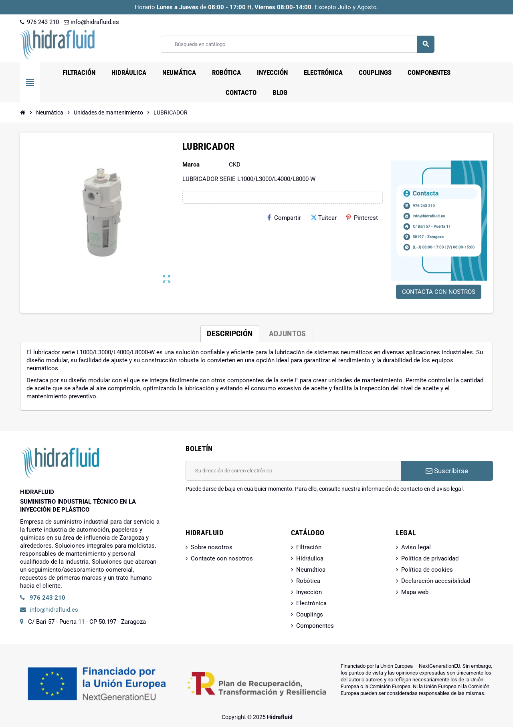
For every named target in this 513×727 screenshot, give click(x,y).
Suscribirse (447, 471)
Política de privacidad (429, 558)
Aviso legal (416, 547)
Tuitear (324, 217)
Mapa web (414, 592)
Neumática (310, 569)
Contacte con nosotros (222, 558)
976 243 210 (39, 22)
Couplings (309, 614)
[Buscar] (297, 44)
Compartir (284, 217)
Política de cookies (427, 569)
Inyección (309, 592)
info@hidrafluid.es (91, 22)
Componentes (315, 625)
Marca (191, 164)
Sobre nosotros (211, 547)
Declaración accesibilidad (435, 580)
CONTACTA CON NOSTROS (438, 291)
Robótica (308, 580)
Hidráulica (309, 558)
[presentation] (246, 513)
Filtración (308, 547)
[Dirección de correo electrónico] (293, 471)
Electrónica (311, 603)
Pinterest (362, 217)
